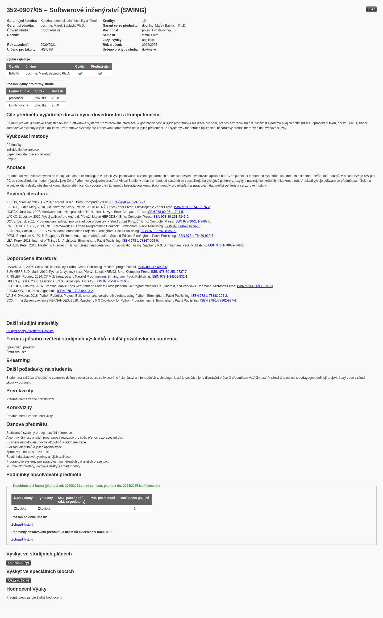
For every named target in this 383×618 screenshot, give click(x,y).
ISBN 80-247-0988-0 (152, 267)
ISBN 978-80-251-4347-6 (170, 217)
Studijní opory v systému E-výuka (29, 331)
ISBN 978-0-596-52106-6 (112, 281)
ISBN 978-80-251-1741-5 (165, 212)
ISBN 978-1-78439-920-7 (195, 236)
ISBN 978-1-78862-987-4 (218, 300)
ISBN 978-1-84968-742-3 (182, 226)
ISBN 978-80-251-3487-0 (192, 221)
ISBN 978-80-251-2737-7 (169, 272)
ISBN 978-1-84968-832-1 (170, 276)
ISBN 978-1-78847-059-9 (140, 240)
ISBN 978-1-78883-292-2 (209, 296)
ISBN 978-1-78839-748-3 (226, 245)
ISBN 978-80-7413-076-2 (192, 207)
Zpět (371, 9)
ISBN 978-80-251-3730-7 (127, 202)
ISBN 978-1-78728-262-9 (158, 231)
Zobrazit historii (22, 524)
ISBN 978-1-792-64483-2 (75, 291)
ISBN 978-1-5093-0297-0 (255, 286)
